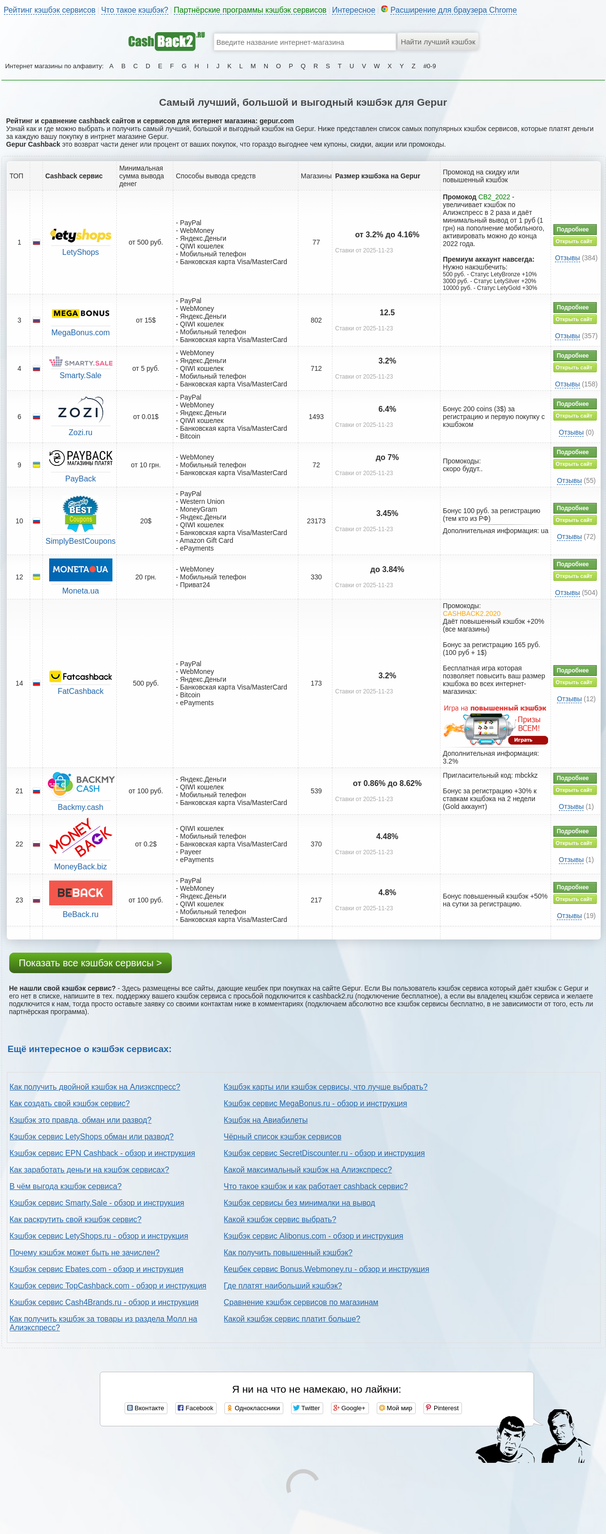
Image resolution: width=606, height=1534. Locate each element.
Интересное (353, 10)
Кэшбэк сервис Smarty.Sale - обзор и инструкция (97, 1203)
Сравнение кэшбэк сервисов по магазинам (301, 1302)
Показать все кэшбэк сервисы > (90, 963)
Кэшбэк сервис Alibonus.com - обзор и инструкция (314, 1236)
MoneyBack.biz (80, 867)
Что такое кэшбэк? (134, 10)
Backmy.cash (81, 807)
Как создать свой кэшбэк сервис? (70, 1103)
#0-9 (429, 66)
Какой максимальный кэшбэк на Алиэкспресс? (308, 1170)
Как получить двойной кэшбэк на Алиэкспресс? (95, 1087)
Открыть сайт (574, 241)
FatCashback (80, 691)
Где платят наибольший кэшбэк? (283, 1286)
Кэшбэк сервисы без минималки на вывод (299, 1203)
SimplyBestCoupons (81, 541)
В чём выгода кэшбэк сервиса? (66, 1186)
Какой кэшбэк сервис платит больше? (292, 1319)
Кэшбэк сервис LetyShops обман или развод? (92, 1136)
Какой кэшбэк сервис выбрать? (280, 1219)
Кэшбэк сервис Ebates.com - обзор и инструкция (97, 1269)
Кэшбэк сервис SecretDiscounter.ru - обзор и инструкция (324, 1153)
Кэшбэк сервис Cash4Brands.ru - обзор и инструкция (104, 1302)
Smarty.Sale (81, 375)
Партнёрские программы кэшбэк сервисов (250, 10)
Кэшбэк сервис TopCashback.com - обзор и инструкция (108, 1286)
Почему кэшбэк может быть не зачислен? (85, 1252)
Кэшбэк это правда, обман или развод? (81, 1120)
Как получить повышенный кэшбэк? (288, 1252)
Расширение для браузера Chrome (453, 10)
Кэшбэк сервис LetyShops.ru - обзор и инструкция (99, 1236)
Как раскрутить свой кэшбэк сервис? (76, 1219)
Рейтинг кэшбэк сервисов (50, 10)
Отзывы (567, 258)
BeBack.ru (81, 914)
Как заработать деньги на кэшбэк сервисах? (89, 1170)
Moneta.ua (80, 591)
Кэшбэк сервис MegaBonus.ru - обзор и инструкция (315, 1103)
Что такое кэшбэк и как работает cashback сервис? (316, 1186)
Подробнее (573, 229)
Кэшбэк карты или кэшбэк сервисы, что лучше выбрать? (326, 1087)
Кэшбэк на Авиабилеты (266, 1120)
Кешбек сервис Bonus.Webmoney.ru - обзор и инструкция (326, 1269)
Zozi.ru (80, 432)
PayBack (80, 479)
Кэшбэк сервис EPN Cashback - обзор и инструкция (102, 1153)
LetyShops (80, 252)
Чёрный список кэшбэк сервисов (283, 1136)
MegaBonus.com (81, 332)
